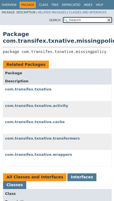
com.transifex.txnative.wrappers (38, 154)
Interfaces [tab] (82, 177)
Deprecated (71, 4)
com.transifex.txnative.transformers (42, 138)
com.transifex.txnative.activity (36, 106)
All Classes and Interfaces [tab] (34, 177)
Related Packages (52, 12)
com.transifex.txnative (28, 89)
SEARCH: (55, 20)
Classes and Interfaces (87, 12)
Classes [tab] (14, 185)
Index (88, 4)
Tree (55, 4)
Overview (9, 4)
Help (99, 4)
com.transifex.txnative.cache (35, 122)
